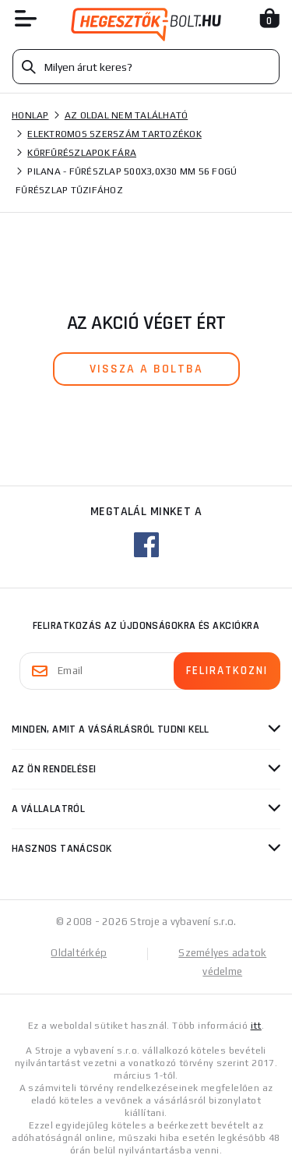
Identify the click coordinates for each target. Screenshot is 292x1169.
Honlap (30, 115)
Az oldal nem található (126, 115)
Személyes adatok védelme (222, 962)
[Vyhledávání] (146, 66)
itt (256, 1025)
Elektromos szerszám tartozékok (114, 134)
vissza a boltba (146, 369)
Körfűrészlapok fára (81, 152)
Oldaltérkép (79, 953)
